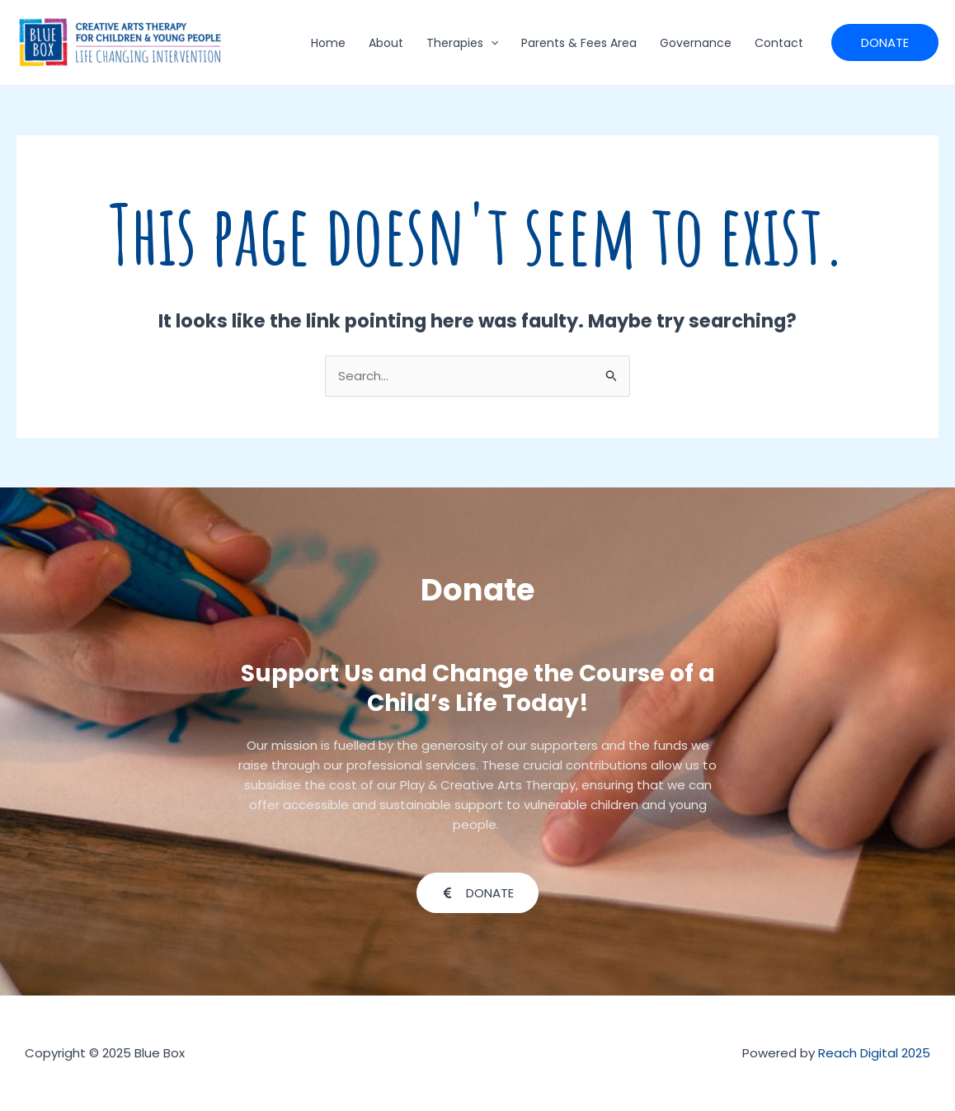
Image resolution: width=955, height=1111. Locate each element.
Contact (779, 43)
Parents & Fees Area (579, 43)
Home (328, 43)
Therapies (462, 43)
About (386, 43)
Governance (696, 43)
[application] (490, 43)
